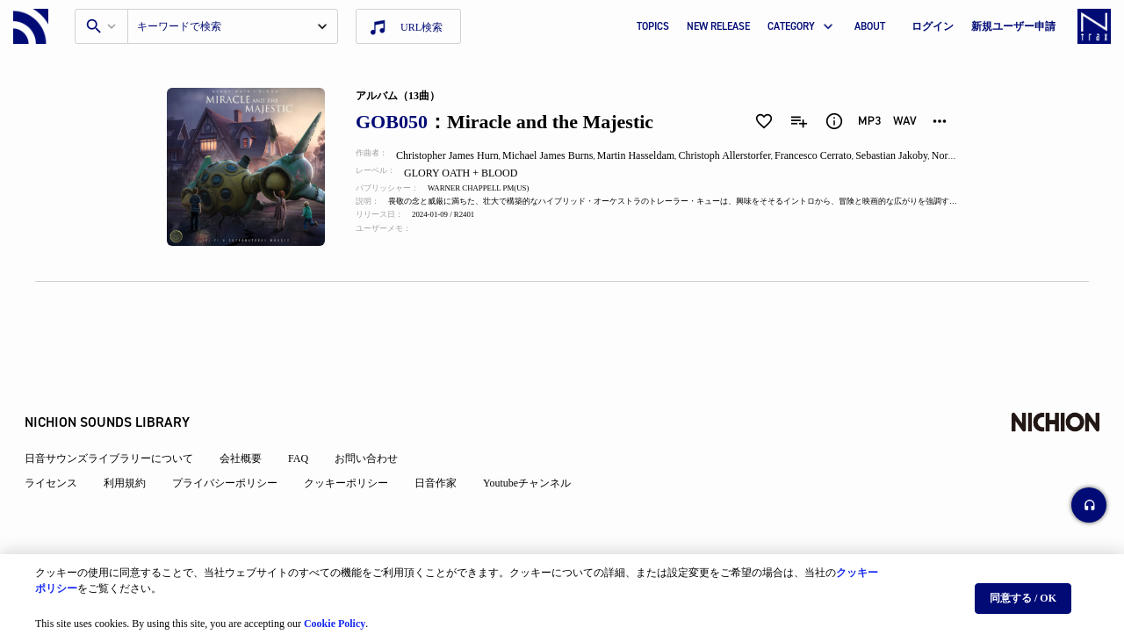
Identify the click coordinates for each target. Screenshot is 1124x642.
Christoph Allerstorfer (739, 155)
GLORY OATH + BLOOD (473, 173)
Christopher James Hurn (458, 155)
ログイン (932, 26)
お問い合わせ (376, 416)
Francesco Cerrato (829, 155)
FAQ (309, 416)
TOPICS (653, 26)
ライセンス (61, 441)
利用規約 (135, 441)
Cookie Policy (334, 616)
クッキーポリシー (356, 441)
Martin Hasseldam (649, 155)
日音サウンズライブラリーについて (119, 416)
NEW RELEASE (718, 26)
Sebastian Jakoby (909, 155)
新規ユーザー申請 (1013, 26)
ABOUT (869, 26)
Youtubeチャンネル (537, 441)
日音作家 (446, 441)
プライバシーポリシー (235, 441)
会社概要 (251, 416)
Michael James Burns (560, 155)
